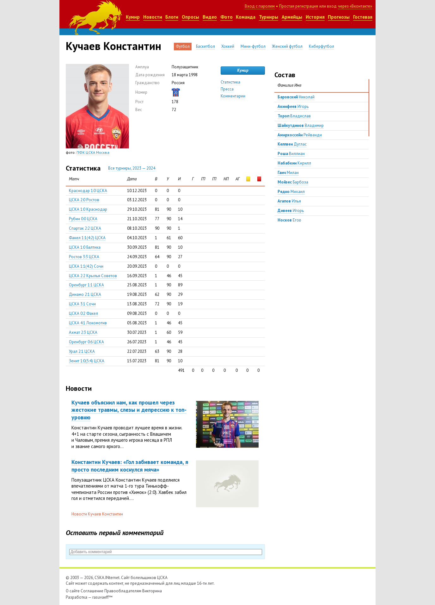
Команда (245, 17)
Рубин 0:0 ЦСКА (83, 218)
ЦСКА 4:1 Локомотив (88, 323)
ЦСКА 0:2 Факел (83, 313)
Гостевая (362, 17)
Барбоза (293, 182)
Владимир (301, 125)
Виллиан (291, 153)
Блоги (171, 17)
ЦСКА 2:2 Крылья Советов (93, 275)
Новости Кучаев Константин (97, 514)
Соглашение (92, 591)
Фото (226, 17)
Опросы (190, 17)
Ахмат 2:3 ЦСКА (83, 332)
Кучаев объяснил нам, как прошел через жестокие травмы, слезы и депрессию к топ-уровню (129, 410)
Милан (288, 172)
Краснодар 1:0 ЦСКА (88, 190)
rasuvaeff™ (102, 597)
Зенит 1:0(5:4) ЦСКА (86, 361)
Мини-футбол (253, 46)
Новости (152, 17)
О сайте (73, 591)
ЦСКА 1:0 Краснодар (88, 209)
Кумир (133, 17)
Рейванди (300, 135)
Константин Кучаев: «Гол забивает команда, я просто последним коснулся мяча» (129, 465)
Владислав (294, 116)
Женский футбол (287, 46)
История (315, 17)
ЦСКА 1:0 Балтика (85, 247)
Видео (210, 17)
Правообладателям (122, 591)
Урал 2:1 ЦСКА (82, 351)
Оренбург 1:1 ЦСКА (86, 285)
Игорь (293, 106)
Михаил (291, 191)
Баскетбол (205, 46)
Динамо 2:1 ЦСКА (85, 294)
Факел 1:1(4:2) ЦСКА (87, 237)
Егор (289, 220)
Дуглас (292, 144)
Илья (289, 201)
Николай (296, 97)
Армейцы (292, 17)
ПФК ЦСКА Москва (93, 152)
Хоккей (227, 46)
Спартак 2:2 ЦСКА (85, 228)
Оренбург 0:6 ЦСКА (86, 342)
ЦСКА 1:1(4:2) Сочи (86, 266)
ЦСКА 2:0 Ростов (84, 200)
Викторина (152, 591)
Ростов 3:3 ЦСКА (84, 256)
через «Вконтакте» (355, 6)
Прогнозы (339, 17)
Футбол (183, 46)
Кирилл (294, 163)
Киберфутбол (321, 46)
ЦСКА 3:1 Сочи (82, 304)
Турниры (268, 17)
